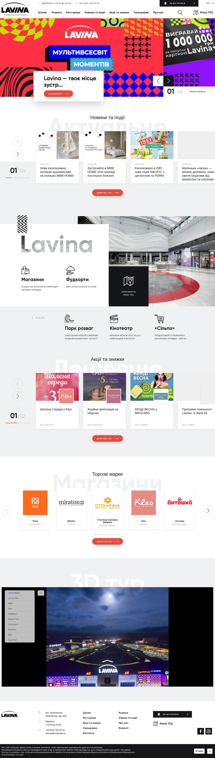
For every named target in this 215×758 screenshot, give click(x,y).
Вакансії (123, 728)
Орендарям (141, 12)
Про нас (158, 12)
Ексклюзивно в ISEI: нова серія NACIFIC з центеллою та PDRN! (149, 171)
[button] (180, 12)
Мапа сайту (98, 751)
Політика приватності (81, 751)
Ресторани (73, 12)
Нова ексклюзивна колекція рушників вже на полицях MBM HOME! (57, 171)
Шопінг (42, 12)
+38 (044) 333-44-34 (89, 3)
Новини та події (95, 12)
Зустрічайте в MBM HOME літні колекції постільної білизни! (101, 171)
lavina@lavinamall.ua (55, 733)
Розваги (57, 12)
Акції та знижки (119, 12)
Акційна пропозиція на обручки (102, 411)
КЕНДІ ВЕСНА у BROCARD (146, 411)
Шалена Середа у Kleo (56, 409)
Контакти (88, 733)
